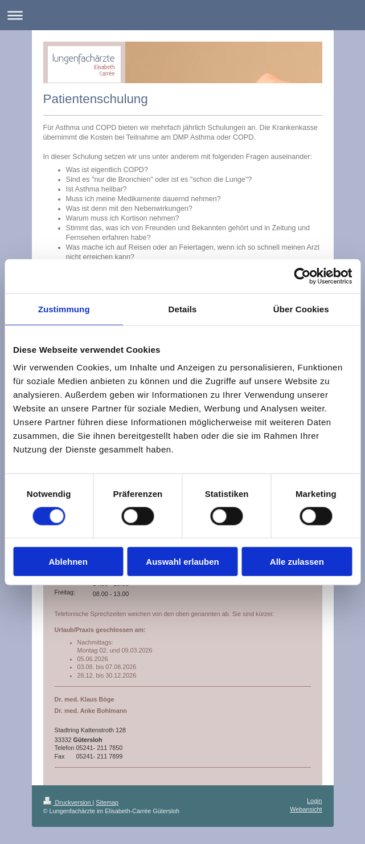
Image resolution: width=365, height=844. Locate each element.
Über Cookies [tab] (301, 308)
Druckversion (68, 802)
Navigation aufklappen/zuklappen (182, 15)
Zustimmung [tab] (64, 308)
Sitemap (107, 802)
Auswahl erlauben (182, 561)
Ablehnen (68, 561)
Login (314, 800)
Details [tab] (183, 308)
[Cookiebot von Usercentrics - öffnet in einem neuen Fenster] (302, 275)
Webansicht (306, 809)
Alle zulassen (297, 561)
